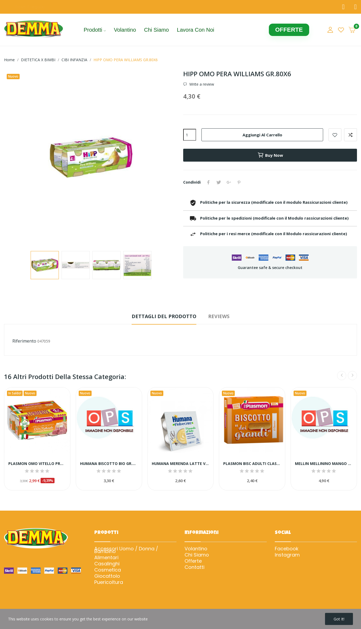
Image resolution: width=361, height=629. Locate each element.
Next (352, 375)
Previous (341, 375)
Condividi (208, 182)
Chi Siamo (197, 555)
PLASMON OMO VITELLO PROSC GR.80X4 (37, 463)
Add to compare (350, 134)
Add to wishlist (335, 134)
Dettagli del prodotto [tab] (164, 316)
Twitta (219, 182)
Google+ (229, 182)
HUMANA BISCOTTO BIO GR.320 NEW (109, 463)
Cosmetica (107, 570)
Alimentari (106, 557)
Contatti (194, 567)
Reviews (218, 316)
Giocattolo (107, 576)
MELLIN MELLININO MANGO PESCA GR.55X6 (324, 463)
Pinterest (239, 182)
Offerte (193, 561)
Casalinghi (107, 563)
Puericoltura (108, 582)
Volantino (196, 548)
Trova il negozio (30, 7)
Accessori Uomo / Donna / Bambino (126, 550)
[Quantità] (189, 135)
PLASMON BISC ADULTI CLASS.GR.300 (252, 463)
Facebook (286, 548)
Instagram (287, 555)
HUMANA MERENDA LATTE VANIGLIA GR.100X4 (181, 463)
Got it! (339, 618)
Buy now (270, 155)
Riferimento (24, 341)
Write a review (201, 84)
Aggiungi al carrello (262, 134)
